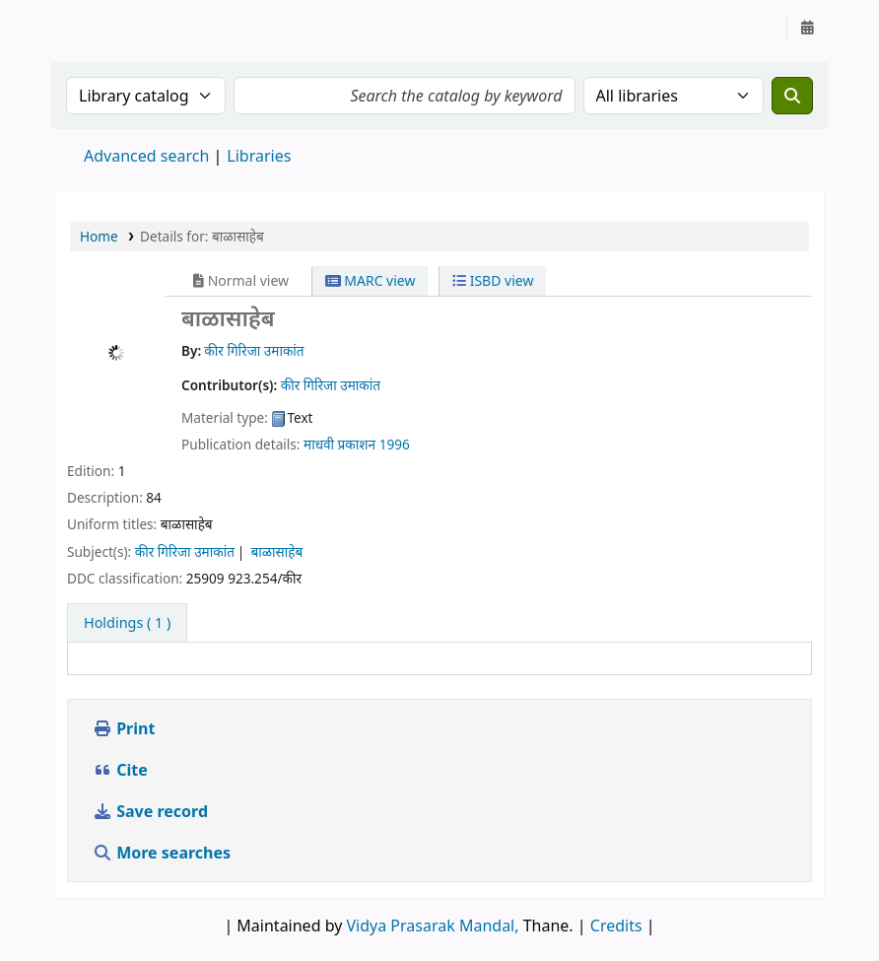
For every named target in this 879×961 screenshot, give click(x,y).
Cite (120, 770)
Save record (152, 811)
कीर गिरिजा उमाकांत (185, 551)
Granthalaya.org (104, 27)
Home (99, 236)
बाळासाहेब (276, 551)
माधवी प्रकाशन (339, 444)
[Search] (792, 95)
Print (124, 728)
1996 (394, 444)
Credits (616, 925)
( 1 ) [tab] (127, 622)
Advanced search (146, 156)
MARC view (370, 280)
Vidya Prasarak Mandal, (433, 925)
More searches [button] (164, 852)
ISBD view (492, 280)
